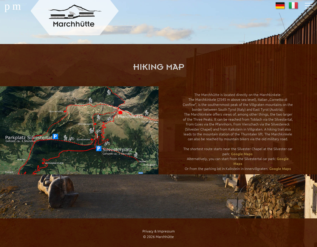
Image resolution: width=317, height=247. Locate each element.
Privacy (147, 231)
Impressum (166, 231)
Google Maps (241, 153)
